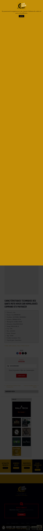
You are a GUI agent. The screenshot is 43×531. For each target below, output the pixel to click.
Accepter (21, 16)
